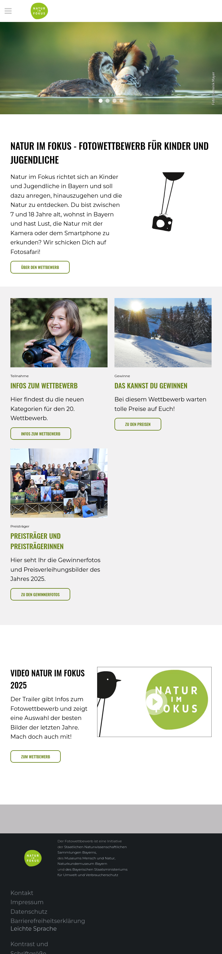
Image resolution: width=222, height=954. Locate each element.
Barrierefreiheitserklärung (47, 924)
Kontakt (21, 896)
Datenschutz (28, 914)
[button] (101, 101)
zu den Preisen (138, 424)
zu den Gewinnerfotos (40, 594)
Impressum (27, 905)
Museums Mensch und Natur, (89, 858)
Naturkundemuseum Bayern (82, 863)
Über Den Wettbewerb (40, 267)
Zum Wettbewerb (35, 756)
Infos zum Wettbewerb (40, 434)
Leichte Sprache (33, 931)
